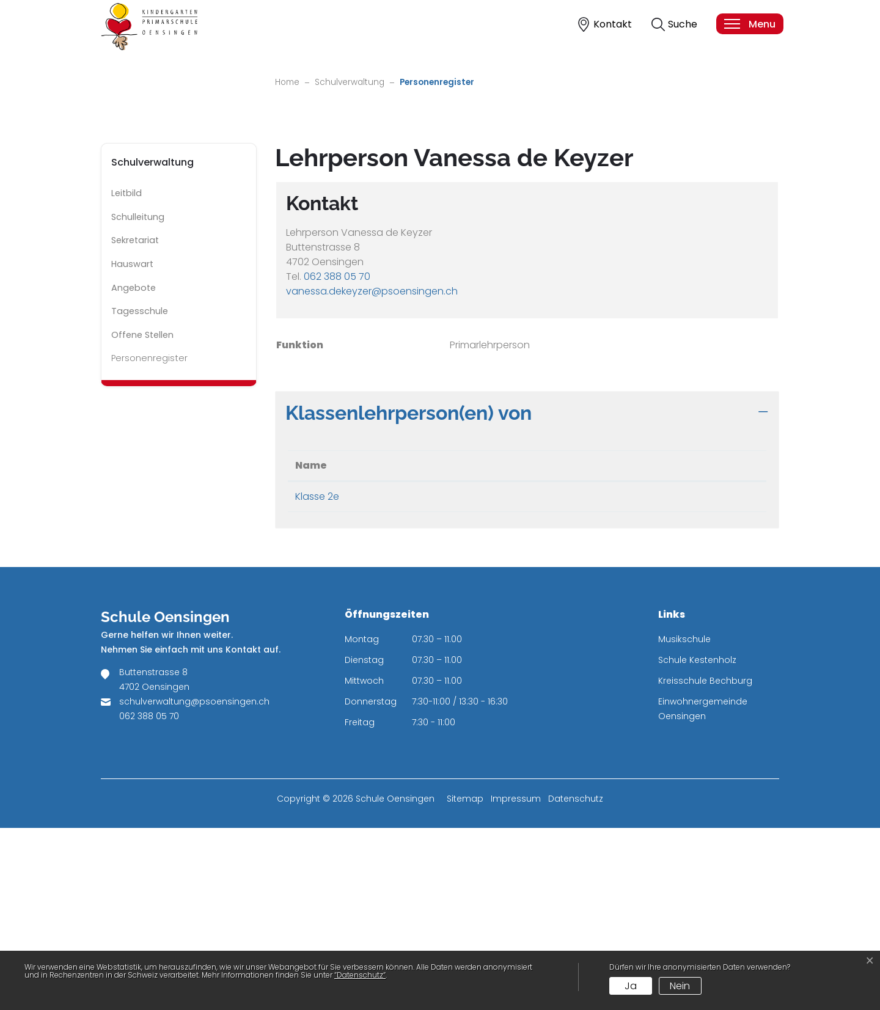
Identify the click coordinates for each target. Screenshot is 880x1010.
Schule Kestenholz (697, 842)
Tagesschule (139, 494)
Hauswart (132, 447)
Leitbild (126, 376)
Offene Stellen (142, 517)
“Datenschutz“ (360, 975)
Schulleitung (137, 399)
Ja (631, 986)
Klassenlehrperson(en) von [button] (408, 595)
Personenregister (149, 544)
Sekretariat (135, 423)
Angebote (133, 470)
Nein (680, 986)
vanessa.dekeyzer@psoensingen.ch (372, 473)
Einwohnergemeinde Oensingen (702, 890)
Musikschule (684, 821)
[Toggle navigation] (749, 23)
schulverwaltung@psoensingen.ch (194, 883)
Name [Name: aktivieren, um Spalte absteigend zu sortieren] (311, 647)
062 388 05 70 (337, 459)
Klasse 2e (317, 679)
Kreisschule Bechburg (705, 863)
